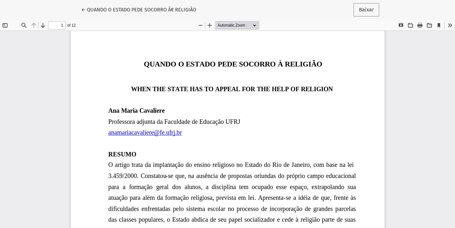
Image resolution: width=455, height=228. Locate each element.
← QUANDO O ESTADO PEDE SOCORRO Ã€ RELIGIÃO (138, 9)
